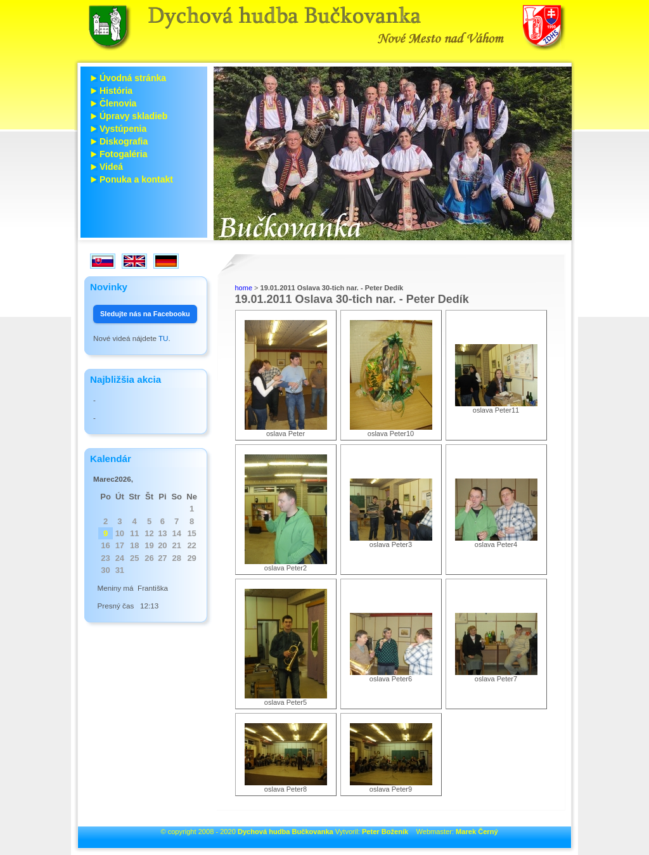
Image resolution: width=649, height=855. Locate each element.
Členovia (118, 103)
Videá (111, 167)
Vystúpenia (123, 129)
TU (163, 338)
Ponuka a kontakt (136, 179)
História (116, 91)
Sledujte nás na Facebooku (145, 314)
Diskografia (124, 141)
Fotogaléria (123, 154)
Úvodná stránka (133, 78)
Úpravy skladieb (133, 116)
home (244, 288)
